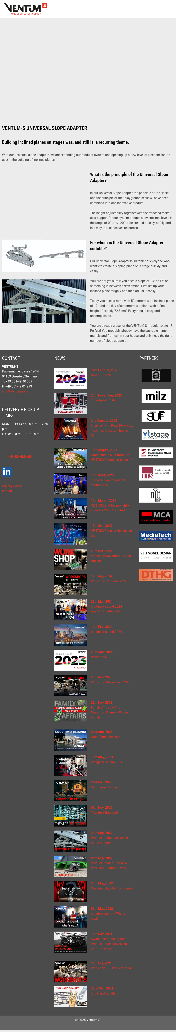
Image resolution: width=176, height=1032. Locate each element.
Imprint (7, 493)
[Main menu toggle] (167, 9)
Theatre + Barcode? (104, 814)
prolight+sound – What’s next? (108, 916)
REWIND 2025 (101, 377)
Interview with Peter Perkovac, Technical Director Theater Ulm (112, 432)
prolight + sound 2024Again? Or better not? (106, 608)
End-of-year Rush (103, 402)
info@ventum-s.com (16, 393)
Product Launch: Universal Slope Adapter (109, 840)
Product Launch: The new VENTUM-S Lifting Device (109, 865)
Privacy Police (12, 488)
